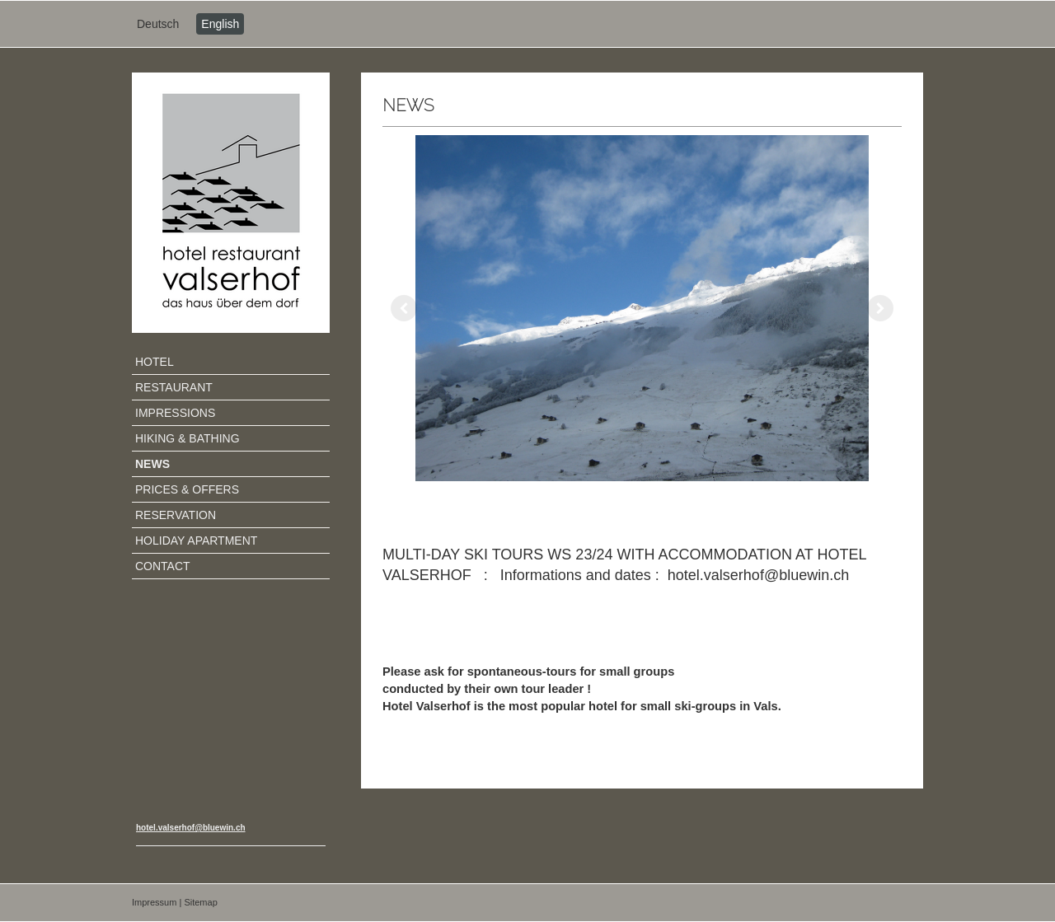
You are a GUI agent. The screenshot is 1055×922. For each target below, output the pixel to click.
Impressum (154, 902)
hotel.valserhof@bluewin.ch (191, 827)
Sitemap (200, 902)
